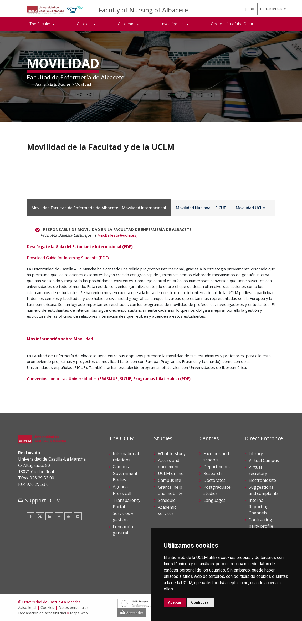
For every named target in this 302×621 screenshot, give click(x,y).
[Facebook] (30, 516)
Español (248, 8)
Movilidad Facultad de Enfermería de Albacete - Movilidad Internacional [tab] (98, 207)
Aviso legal (27, 607)
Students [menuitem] (126, 24)
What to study (172, 453)
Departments (216, 466)
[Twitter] (40, 516)
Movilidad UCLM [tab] (248, 207)
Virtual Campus (264, 460)
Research (212, 473)
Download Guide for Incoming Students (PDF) (68, 257)
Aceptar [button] (175, 602)
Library (256, 453)
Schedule (167, 500)
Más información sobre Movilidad (60, 338)
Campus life (169, 480)
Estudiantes (60, 84)
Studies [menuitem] (84, 24)
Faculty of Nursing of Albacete (143, 10)
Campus (121, 466)
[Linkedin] (49, 516)
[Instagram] (59, 516)
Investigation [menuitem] (173, 24)
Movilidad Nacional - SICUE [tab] (199, 207)
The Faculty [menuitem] (40, 24)
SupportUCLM (43, 500)
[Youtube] (68, 516)
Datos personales (73, 607)
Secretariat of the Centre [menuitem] (233, 24)
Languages (214, 500)
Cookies (47, 607)
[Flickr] (78, 516)
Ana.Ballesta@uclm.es (117, 235)
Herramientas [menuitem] (271, 8)
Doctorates (214, 480)
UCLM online (170, 473)
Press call (122, 493)
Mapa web (79, 612)
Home (40, 84)
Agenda (120, 486)
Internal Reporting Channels (259, 506)
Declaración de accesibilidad (42, 612)
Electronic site (262, 480)
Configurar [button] (200, 602)
